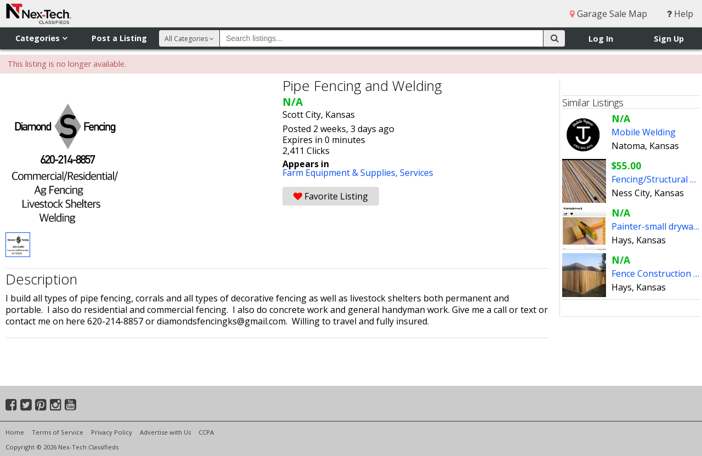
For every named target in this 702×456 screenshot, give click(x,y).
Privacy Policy (111, 432)
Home (14, 432)
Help (680, 14)
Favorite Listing (330, 196)
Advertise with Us (165, 432)
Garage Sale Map (608, 14)
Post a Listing (119, 38)
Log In (600, 38)
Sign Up (669, 38)
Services (416, 173)
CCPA (206, 432)
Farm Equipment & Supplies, (341, 173)
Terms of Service (57, 432)
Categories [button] (41, 38)
